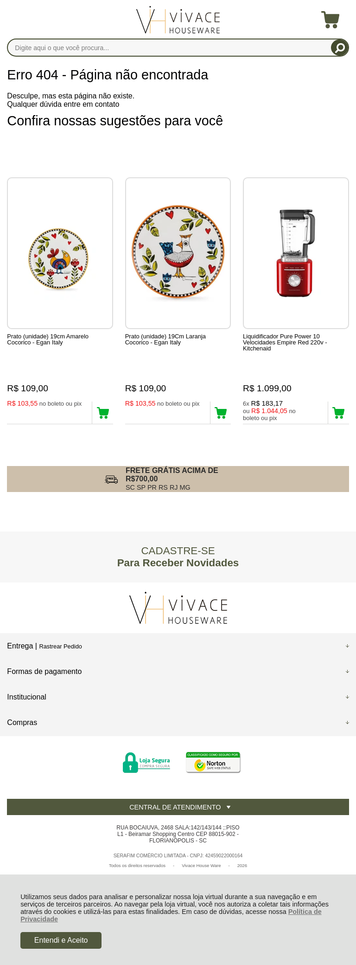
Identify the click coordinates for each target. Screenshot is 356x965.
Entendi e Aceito (61, 940)
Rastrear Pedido (60, 646)
